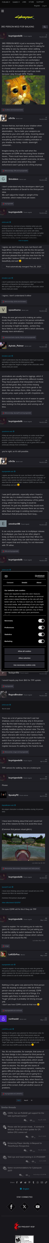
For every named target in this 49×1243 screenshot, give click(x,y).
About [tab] (39, 582)
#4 (43, 212)
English (24, 1189)
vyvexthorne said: (7, 431)
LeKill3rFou (14, 954)
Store (31, 2)
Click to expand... (23, 241)
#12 (43, 673)
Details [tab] (24, 582)
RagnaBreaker (16, 694)
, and (16, 171)
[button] (2, 11)
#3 (43, 179)
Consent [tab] (10, 582)
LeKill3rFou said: (7, 1029)
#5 (43, 310)
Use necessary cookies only (24, 665)
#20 (43, 1019)
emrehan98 (14, 524)
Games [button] (15, 2)
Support (40, 2)
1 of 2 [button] (18, 1100)
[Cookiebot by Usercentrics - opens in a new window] (35, 576)
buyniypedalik (16, 36)
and (14, 110)
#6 (43, 346)
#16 (43, 795)
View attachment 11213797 (11, 903)
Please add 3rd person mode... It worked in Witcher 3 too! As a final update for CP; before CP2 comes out (26, 1129)
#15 (43, 778)
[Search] (45, 26)
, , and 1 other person (22, 868)
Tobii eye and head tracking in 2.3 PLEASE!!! (26, 1157)
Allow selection (24, 658)
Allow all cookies (24, 651)
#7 (43, 421)
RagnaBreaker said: (8, 805)
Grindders (13, 179)
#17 (43, 877)
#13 (43, 695)
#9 (43, 524)
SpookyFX (13, 795)
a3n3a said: (5, 222)
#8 (43, 461)
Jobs (24, 2)
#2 (43, 118)
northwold (14, 1019)
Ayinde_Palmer (16, 346)
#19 (43, 954)
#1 (43, 36)
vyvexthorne (15, 310)
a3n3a (12, 118)
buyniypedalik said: (7, 471)
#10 (43, 560)
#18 (43, 919)
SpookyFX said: (6, 887)
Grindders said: (6, 278)
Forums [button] (5, 2)
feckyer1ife (14, 672)
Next (26, 1100)
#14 (43, 760)
